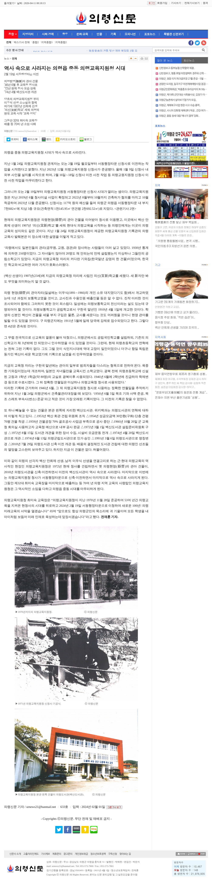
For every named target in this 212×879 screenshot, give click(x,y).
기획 (113, 34)
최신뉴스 (189, 60)
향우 (65, 34)
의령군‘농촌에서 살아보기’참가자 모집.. (178, 100)
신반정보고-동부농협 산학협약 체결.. (177, 68)
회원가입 (162, 2)
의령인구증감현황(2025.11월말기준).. (176, 163)
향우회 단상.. (163, 322)
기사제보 (45, 854)
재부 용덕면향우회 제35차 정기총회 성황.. (181, 374)
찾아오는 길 (125, 854)
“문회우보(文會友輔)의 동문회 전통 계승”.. (181, 392)
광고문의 (68, 854)
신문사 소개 (15, 854)
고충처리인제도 (31, 854)
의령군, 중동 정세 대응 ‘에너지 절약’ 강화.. (179, 116)
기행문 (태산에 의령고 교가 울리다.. (177, 312)
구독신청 (112, 854)
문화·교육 (82, 34)
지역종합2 (61, 42)
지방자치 (27, 34)
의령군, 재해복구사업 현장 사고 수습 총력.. (179, 105)
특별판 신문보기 (174, 34)
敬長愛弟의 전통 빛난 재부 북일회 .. (177, 222)
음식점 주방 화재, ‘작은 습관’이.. (175, 317)
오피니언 (130, 34)
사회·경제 (48, 34)
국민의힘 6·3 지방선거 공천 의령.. (175, 246)
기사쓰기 (176, 2)
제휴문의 (56, 854)
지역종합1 (47, 42)
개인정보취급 (81, 854)
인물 (99, 34)
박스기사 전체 (22, 42)
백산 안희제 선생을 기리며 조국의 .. (177, 327)
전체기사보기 (192, 2)
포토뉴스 (149, 34)
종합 (11, 34)
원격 (205, 2)
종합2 (35, 42)
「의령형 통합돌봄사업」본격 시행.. (177, 241)
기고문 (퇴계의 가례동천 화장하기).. (177, 302)
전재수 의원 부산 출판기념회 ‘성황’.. (177, 397)
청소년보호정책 (98, 854)
